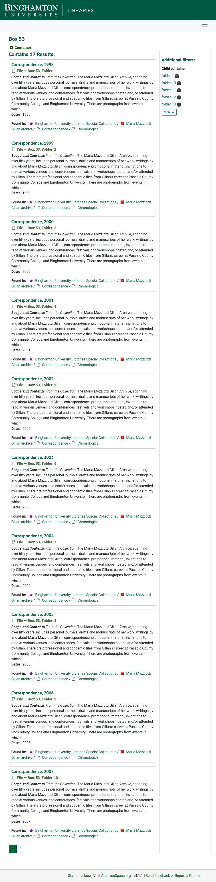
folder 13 (169, 104)
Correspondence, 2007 (32, 771)
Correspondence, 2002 (32, 379)
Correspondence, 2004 (32, 536)
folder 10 (169, 83)
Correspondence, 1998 (32, 64)
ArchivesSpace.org (116, 876)
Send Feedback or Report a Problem (174, 876)
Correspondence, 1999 (32, 143)
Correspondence (55, 129)
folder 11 (169, 90)
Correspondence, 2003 (32, 457)
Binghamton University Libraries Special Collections (75, 123)
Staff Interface (79, 876)
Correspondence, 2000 (32, 222)
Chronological (88, 129)
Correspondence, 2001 (32, 300)
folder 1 (168, 76)
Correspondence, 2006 (32, 693)
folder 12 (169, 97)
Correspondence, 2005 (32, 614)
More (169, 112)
